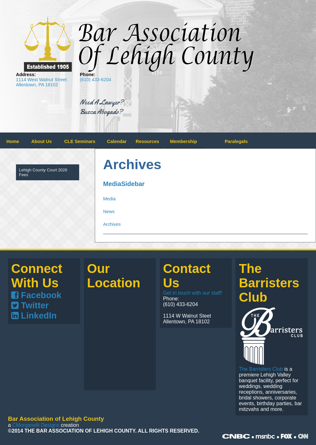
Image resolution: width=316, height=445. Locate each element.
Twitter (30, 305)
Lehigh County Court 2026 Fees (43, 172)
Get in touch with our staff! (192, 293)
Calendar (117, 141)
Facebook (36, 295)
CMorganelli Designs (35, 425)
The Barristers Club (261, 369)
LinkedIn (33, 315)
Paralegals (236, 141)
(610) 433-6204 (95, 79)
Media (109, 198)
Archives (112, 224)
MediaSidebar (124, 183)
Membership (183, 141)
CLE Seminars (79, 141)
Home (12, 141)
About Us (41, 141)
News (109, 211)
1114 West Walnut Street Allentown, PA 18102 (41, 82)
